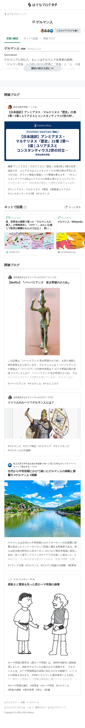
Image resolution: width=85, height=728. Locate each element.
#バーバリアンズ (17, 383)
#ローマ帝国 (47, 685)
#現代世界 (28, 689)
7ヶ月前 (33, 107)
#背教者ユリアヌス (60, 189)
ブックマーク (13, 217)
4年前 (32, 579)
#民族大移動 (14, 689)
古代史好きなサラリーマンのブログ (29, 277)
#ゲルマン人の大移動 (19, 450)
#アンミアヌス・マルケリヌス (24, 189)
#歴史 (45, 189)
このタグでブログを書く (67, 31)
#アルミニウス (51, 383)
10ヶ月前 (52, 277)
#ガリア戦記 (29, 446)
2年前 (50, 397)
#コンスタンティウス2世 (21, 193)
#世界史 (72, 565)
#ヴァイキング (61, 446)
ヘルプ (30, 707)
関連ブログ (49, 38)
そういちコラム (20, 579)
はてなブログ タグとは (14, 707)
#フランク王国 (15, 565)
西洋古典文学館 (20, 107)
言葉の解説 (12, 38)
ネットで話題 (31, 38)
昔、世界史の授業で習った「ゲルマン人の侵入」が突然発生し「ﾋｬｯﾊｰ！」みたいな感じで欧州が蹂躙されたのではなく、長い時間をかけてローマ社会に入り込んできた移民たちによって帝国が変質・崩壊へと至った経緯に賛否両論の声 (29, 225)
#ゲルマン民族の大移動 (53, 565)
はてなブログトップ (57, 707)
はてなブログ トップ (15, 14)
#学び (39, 689)
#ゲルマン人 (43, 193)
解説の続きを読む (42, 68)
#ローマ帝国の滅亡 (18, 685)
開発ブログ (40, 707)
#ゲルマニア (45, 446)
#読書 (47, 689)
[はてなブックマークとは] (25, 207)
